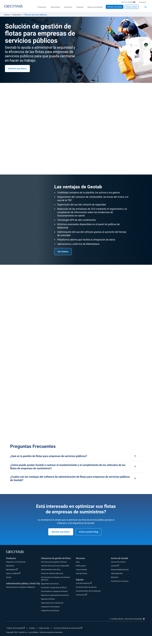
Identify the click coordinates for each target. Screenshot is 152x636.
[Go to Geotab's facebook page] (124, 628)
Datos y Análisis (13, 573)
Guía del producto (84, 583)
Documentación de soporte (86, 587)
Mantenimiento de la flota (51, 570)
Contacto (142, 2)
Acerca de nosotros (118, 562)
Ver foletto (63, 251)
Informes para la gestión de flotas (54, 562)
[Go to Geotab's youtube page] (142, 628)
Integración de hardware (50, 607)
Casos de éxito (81, 570)
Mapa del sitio (44, 628)
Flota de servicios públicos (35, 15)
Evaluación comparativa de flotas (54, 587)
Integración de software (50, 610)
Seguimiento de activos (50, 584)
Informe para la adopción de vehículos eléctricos (55, 578)
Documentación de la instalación (88, 591)
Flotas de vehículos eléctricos (52, 573)
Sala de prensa (81, 573)
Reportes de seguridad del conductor (55, 595)
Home (7, 15)
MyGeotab (10, 566)
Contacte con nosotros (119, 581)
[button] (76, 456)
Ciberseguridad (117, 573)
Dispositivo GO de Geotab (16, 562)
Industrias (16, 15)
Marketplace (12, 569)
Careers (115, 566)
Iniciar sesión (131, 7)
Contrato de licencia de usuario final (68, 628)
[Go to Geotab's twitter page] (130, 628)
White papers (81, 566)
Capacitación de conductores (52, 603)
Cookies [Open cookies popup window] (32, 628)
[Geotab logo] (13, 8)
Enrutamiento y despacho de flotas (54, 591)
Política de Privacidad (16, 628)
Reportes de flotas (48, 599)
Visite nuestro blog (88, 532)
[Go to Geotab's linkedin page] (136, 628)
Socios (8, 577)
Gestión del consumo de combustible (55, 566)
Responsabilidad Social (120, 570)
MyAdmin (114, 577)
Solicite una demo (114, 7)
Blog (77, 562)
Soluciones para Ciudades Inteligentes (20, 587)
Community (81, 595)
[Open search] (145, 7)
